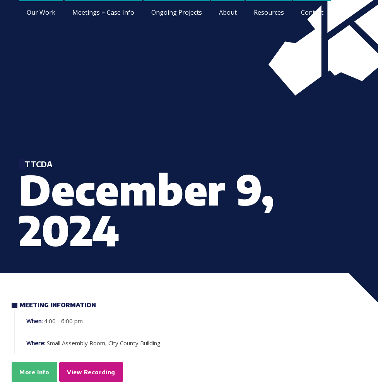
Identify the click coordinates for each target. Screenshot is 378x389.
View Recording (91, 371)
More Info (34, 371)
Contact (312, 12)
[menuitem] (228, 12)
